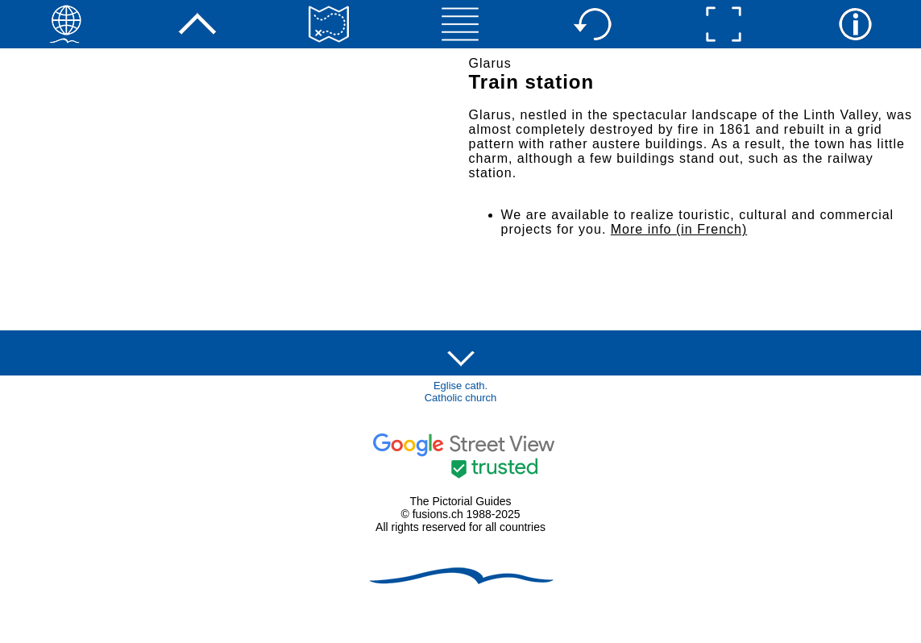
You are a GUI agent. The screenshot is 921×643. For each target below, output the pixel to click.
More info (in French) (679, 229)
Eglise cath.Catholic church (461, 392)
